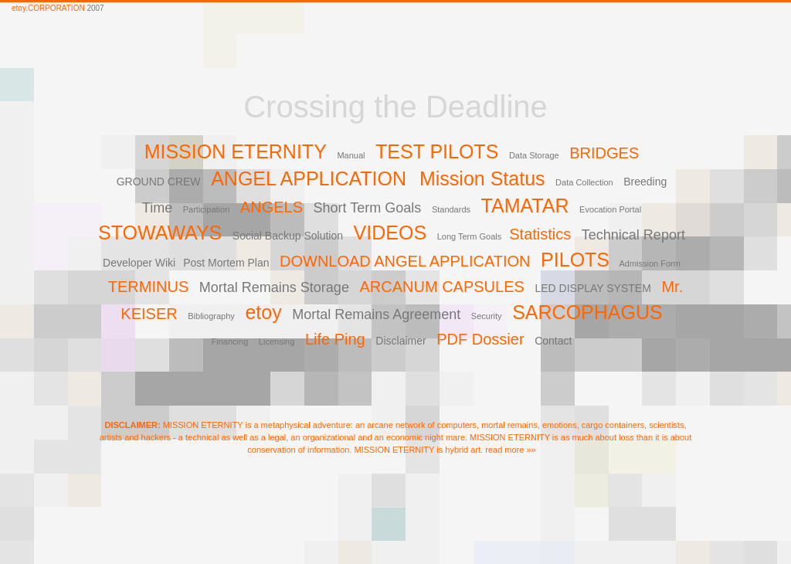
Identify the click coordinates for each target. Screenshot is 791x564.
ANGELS (271, 207)
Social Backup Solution (288, 235)
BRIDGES (604, 152)
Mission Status (482, 178)
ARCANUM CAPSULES (441, 286)
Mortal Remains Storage (274, 287)
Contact (553, 341)
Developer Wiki (139, 263)
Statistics (540, 234)
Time (157, 208)
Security (486, 316)
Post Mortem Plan (226, 263)
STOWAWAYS (160, 232)
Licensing (276, 341)
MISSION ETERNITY (235, 151)
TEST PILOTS (436, 151)
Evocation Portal (610, 209)
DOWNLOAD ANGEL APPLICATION (405, 261)
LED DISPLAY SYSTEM (592, 288)
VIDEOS (390, 232)
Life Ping (335, 339)
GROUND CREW (159, 181)
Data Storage (534, 155)
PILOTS (575, 259)
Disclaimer (400, 341)
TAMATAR (525, 205)
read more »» (510, 449)
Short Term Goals (368, 208)
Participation (206, 209)
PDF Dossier (480, 339)
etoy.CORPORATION (48, 8)
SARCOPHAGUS (587, 312)
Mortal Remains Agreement (376, 314)
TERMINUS (148, 286)
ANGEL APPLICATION (311, 178)
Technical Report (633, 235)
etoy (263, 312)
